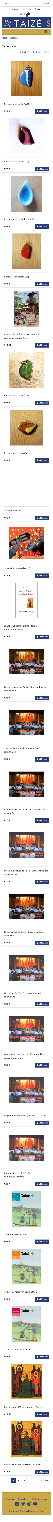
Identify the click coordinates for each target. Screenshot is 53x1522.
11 (29, 1480)
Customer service (39, 1499)
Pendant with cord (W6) (15, 453)
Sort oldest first (40, 52)
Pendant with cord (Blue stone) (19, 219)
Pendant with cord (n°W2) (16, 161)
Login (28, 9)
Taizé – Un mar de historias (17, 1349)
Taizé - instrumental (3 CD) (17, 568)
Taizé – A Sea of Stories (15, 1234)
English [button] (15, 9)
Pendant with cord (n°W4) (16, 276)
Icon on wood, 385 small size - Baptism (22, 1464)
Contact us (23, 1499)
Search (46, 4)
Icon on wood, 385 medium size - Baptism (24, 1407)
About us (10, 1499)
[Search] (22, 4)
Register (38, 9)
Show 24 (24, 52)
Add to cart (42, 111)
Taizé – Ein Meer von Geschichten (20, 1292)
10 (23, 1480)
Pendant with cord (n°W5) (16, 395)
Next (47, 1480)
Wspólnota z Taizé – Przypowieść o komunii (25, 1115)
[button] (26, 14)
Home (4, 38)
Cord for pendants (13, 510)
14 (41, 1480)
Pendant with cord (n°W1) (16, 104)
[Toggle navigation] (46, 31)
